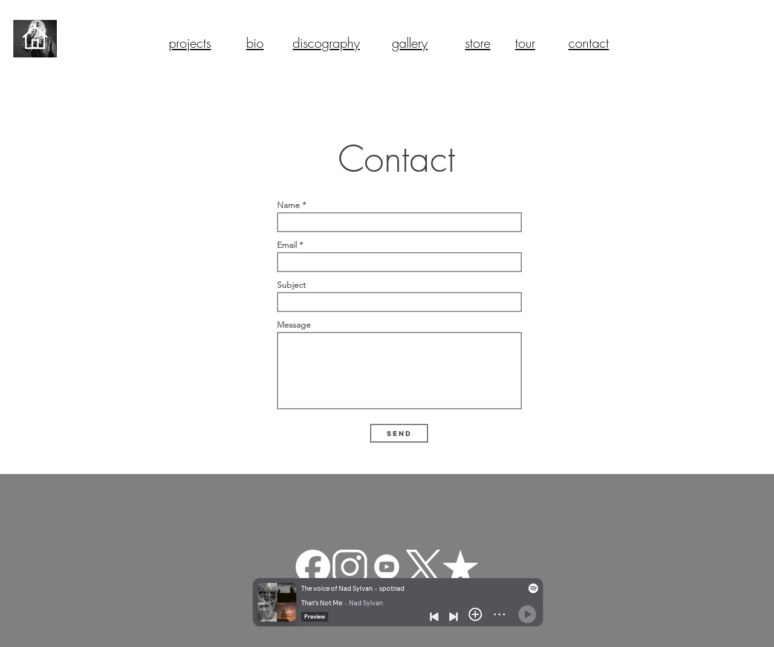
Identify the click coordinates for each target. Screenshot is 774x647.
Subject (291, 285)
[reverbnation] (460, 567)
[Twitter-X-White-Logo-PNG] (423, 567)
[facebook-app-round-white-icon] (313, 567)
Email (287, 245)
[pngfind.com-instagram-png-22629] (350, 567)
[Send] (399, 433)
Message (294, 324)
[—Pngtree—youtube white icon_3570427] (386, 567)
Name (288, 205)
